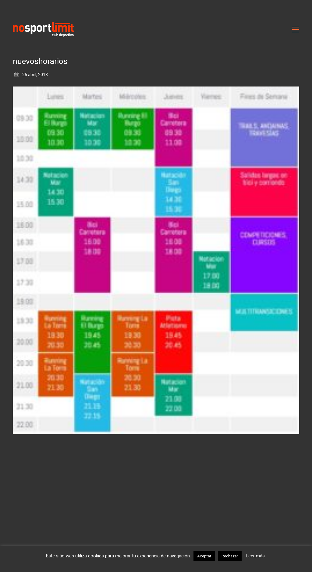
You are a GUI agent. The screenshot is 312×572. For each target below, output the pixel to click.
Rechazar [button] (230, 556)
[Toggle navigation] (295, 29)
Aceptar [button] (204, 556)
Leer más (255, 556)
